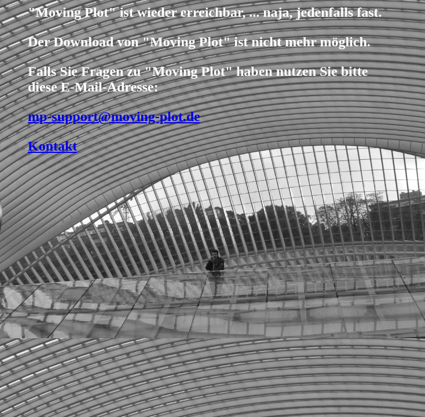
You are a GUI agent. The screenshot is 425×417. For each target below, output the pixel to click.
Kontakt (52, 145)
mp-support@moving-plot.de (114, 116)
